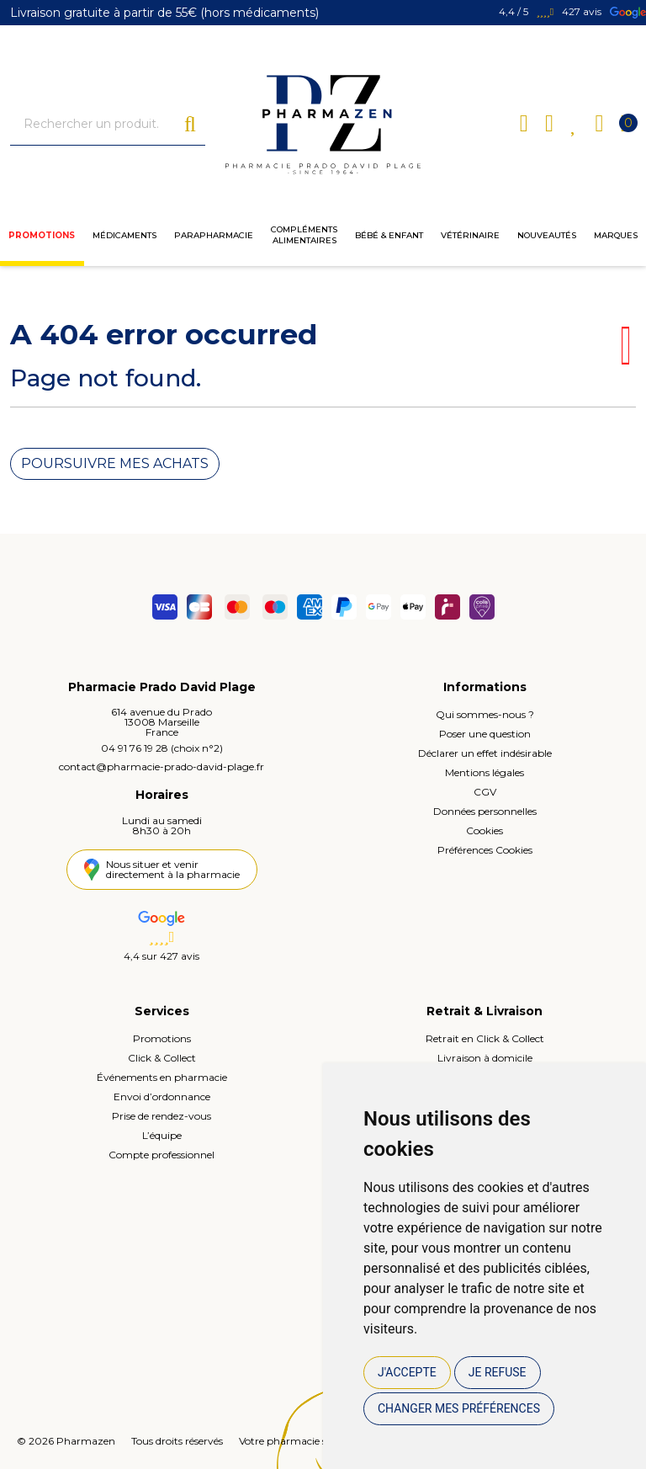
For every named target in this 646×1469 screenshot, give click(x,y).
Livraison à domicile (484, 1057)
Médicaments (124, 235)
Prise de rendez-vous (161, 1116)
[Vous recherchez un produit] (97, 124)
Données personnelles (485, 811)
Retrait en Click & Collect (485, 1038)
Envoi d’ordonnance (162, 1096)
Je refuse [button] (498, 1372)
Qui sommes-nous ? (485, 714)
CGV (485, 791)
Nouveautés (546, 235)
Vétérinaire (470, 235)
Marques (616, 235)
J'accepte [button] (407, 1372)
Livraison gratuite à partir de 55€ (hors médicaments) (164, 13)
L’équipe (162, 1135)
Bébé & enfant (389, 235)
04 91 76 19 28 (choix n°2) (162, 748)
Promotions (41, 235)
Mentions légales (484, 772)
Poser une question (485, 733)
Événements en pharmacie (162, 1077)
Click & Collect (162, 1057)
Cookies (484, 830)
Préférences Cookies (484, 850)
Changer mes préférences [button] (459, 1408)
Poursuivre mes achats (115, 463)
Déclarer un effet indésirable (485, 753)
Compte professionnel (161, 1154)
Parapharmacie (213, 235)
